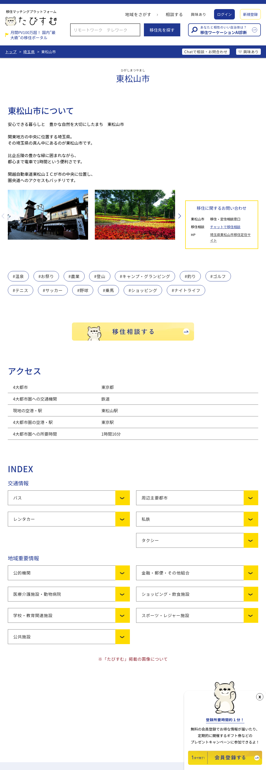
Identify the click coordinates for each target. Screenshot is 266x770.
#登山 (99, 276)
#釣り (190, 276)
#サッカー (53, 290)
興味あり (198, 14)
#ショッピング (143, 290)
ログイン (224, 14)
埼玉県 (29, 51)
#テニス (20, 290)
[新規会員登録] (225, 763)
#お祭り (46, 276)
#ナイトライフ (186, 290)
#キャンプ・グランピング (145, 276)
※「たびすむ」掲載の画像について (133, 659)
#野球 (82, 290)
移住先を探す (162, 30)
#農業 (74, 276)
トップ (11, 51)
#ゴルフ (218, 276)
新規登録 (250, 14)
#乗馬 (108, 290)
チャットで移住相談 (225, 226)
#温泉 (18, 276)
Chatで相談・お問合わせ (206, 51)
